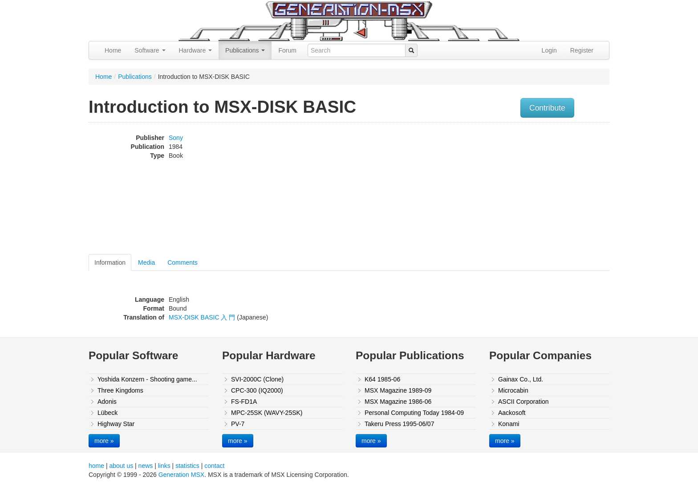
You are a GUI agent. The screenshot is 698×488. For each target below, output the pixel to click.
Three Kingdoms (120, 390)
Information (110, 262)
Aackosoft (511, 412)
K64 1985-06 (382, 379)
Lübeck (107, 412)
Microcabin (513, 390)
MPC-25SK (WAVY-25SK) (267, 412)
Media (146, 262)
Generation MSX (181, 474)
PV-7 (237, 423)
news (145, 465)
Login (549, 50)
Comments (182, 262)
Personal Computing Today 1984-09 (414, 412)
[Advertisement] (519, 189)
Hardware (195, 50)
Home (113, 50)
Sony (176, 137)
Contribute (547, 107)
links (164, 465)
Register (581, 50)
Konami (508, 423)
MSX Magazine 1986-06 (398, 401)
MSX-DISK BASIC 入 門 (202, 317)
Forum (287, 50)
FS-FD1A (244, 401)
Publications (245, 50)
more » (104, 440)
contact (214, 465)
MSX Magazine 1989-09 (398, 390)
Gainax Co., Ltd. (520, 379)
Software (149, 50)
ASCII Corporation (523, 401)
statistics (187, 465)
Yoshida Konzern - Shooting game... (147, 379)
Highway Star (115, 423)
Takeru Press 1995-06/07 (399, 423)
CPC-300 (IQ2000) (257, 390)
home (96, 465)
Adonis (107, 401)
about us (121, 465)
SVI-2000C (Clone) (257, 379)
